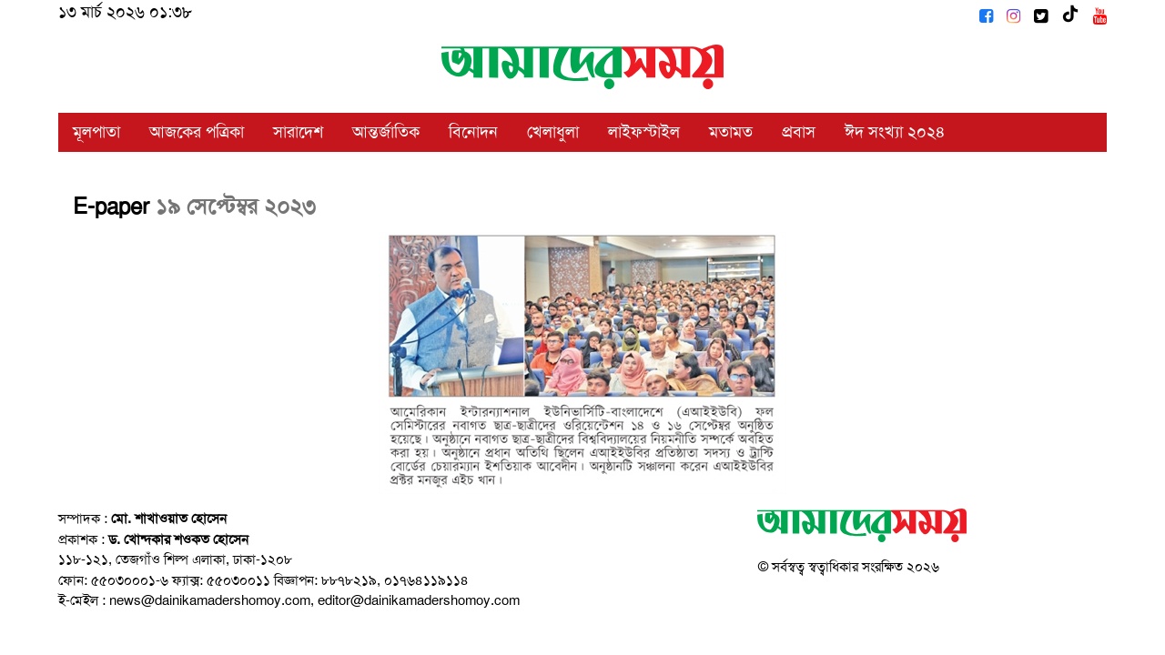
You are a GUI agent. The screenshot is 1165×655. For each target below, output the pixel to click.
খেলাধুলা (553, 132)
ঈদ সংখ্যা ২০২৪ (895, 132)
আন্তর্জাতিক (386, 132)
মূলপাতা (96, 132)
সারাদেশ (298, 132)
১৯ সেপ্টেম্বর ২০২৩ (236, 206)
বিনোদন (473, 132)
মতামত (731, 132)
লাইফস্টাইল (644, 132)
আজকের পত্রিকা (196, 132)
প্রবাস (799, 132)
